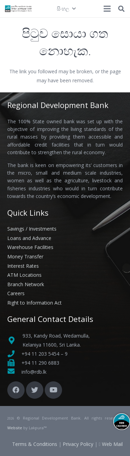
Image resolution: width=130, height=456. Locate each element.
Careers (16, 293)
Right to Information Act (34, 302)
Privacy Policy (78, 444)
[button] (66, 9)
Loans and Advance (29, 238)
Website (14, 427)
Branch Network (25, 284)
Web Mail (112, 444)
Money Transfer (25, 256)
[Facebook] (16, 390)
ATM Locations (24, 275)
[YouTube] (53, 390)
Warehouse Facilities (30, 247)
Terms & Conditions (34, 444)
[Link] (18, 8)
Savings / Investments (32, 228)
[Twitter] (34, 390)
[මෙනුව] (107, 8)
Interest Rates (23, 266)
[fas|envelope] (14, 371)
